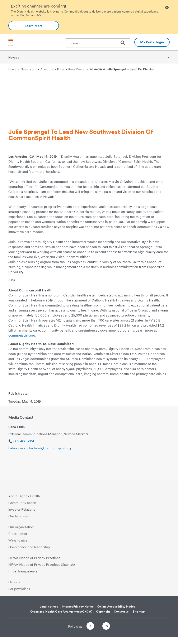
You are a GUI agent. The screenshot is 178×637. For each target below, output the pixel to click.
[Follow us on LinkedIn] (110, 626)
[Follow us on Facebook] (86, 626)
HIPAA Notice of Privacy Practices (34, 558)
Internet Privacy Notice (78, 606)
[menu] (10, 42)
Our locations (18, 516)
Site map (139, 611)
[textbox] (97, 42)
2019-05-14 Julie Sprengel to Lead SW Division (122, 69)
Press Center (78, 69)
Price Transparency (23, 571)
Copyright (103, 611)
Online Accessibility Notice (116, 606)
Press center (17, 534)
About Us (48, 69)
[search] (124, 42)
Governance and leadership (29, 547)
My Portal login (152, 42)
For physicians (19, 589)
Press (62, 69)
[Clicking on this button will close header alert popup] (167, 7)
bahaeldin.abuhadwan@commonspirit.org (39, 448)
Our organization (21, 527)
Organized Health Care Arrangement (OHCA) (61, 611)
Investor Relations (21, 509)
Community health (22, 503)
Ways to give (17, 540)
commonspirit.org (21, 335)
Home (13, 69)
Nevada (13, 57)
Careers (14, 582)
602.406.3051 (23, 441)
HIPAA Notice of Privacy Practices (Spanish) (41, 565)
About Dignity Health (24, 496)
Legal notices (49, 606)
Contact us (121, 611)
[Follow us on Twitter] (98, 624)
